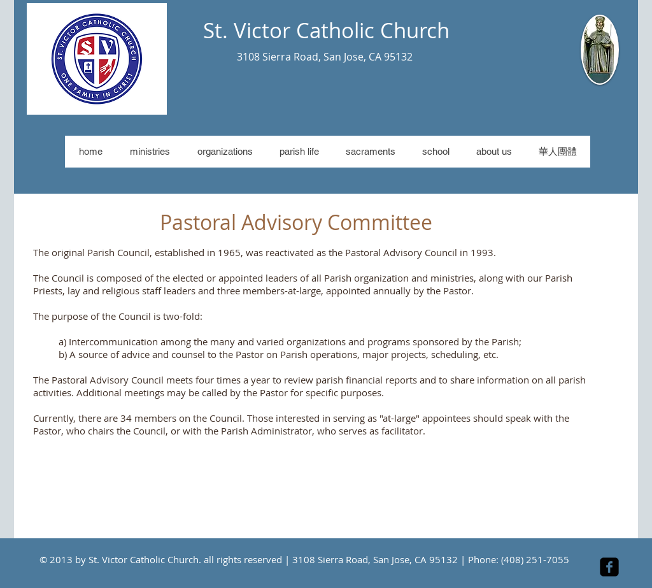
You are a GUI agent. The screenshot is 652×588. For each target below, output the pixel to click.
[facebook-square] (609, 567)
